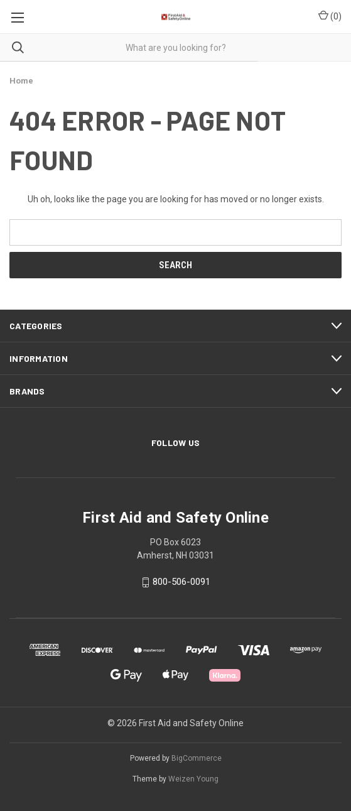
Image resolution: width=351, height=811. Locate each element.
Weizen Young (193, 779)
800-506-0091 (181, 582)
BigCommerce (196, 758)
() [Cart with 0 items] (330, 15)
